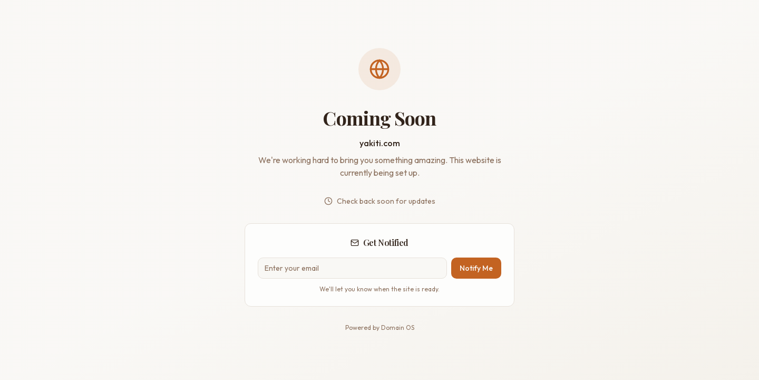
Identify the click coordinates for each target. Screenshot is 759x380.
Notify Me (476, 268)
